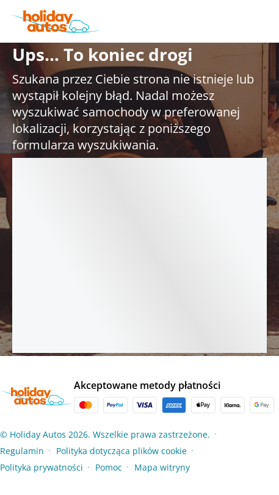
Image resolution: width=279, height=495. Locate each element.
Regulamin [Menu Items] (22, 451)
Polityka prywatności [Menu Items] (41, 467)
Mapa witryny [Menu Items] (162, 467)
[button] (275, 450)
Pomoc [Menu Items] (108, 467)
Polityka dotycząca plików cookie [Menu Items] (121, 451)
